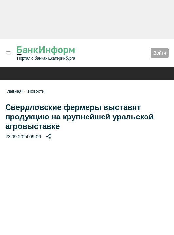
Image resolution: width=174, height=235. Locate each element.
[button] (8, 53)
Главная (13, 91)
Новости (36, 91)
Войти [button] (159, 52)
